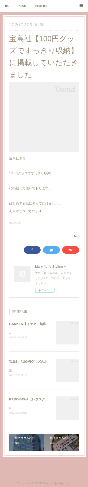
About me (41, 5)
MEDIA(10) (15, 223)
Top (7, 5)
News (22, 5)
